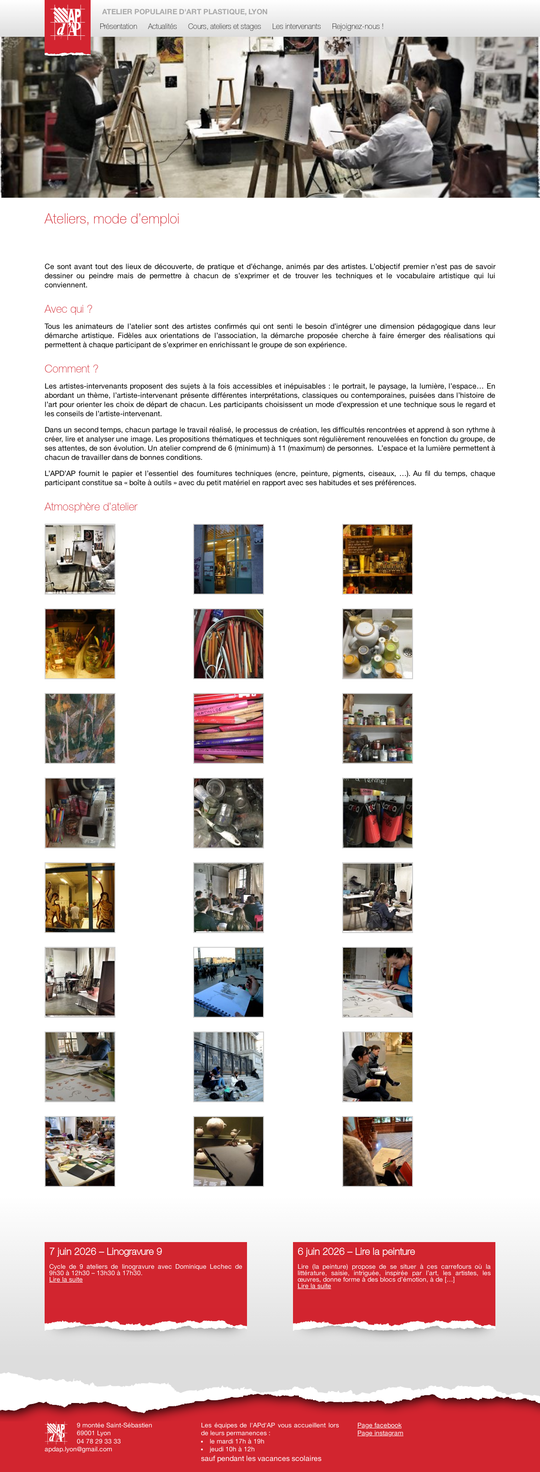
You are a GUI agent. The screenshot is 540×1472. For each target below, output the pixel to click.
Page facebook (379, 1425)
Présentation (118, 27)
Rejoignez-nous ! (358, 27)
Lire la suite (66, 1279)
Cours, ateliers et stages (224, 27)
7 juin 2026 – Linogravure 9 (105, 1252)
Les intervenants (296, 27)
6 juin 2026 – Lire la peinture (356, 1252)
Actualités (162, 27)
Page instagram (380, 1433)
